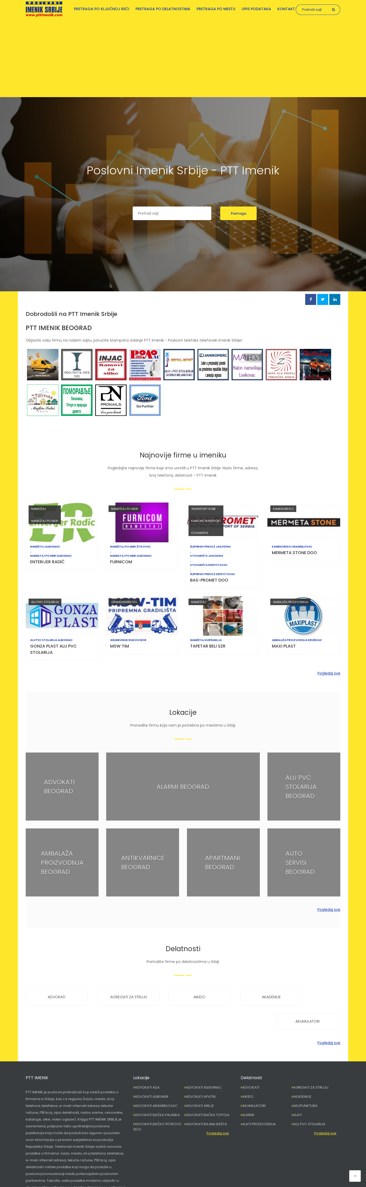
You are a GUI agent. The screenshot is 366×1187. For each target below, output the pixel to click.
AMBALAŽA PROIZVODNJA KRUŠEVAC (297, 640)
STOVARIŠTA (200, 533)
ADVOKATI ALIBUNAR (151, 1072)
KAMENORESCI (283, 509)
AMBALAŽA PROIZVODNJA (290, 602)
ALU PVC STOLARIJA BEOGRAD (301, 786)
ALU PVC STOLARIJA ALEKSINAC (51, 640)
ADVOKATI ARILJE (200, 1081)
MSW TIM (120, 646)
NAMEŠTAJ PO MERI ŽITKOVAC (131, 547)
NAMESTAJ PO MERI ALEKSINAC (51, 556)
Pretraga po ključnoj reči (101, 9)
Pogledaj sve (328, 673)
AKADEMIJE (247, 997)
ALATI (297, 1090)
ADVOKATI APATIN (201, 1072)
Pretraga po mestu (216, 9)
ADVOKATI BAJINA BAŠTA (206, 1099)
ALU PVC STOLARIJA (45, 602)
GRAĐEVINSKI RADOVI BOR (129, 640)
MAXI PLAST (284, 646)
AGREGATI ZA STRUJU (118, 997)
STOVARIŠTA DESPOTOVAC (210, 565)
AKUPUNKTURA (305, 1081)
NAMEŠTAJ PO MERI (44, 521)
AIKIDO (183, 997)
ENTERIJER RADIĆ (47, 562)
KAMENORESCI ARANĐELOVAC (292, 547)
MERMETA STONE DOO (294, 553)
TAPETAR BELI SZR (209, 646)
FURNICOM (122, 562)
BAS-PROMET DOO (210, 580)
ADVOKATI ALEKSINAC (204, 1063)
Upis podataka (256, 9)
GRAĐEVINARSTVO (124, 602)
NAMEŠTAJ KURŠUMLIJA (207, 640)
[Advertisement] (183, 56)
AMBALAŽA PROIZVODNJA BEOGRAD (62, 862)
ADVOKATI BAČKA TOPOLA (207, 1090)
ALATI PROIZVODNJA (259, 1099)
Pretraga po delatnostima (163, 9)
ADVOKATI (53, 997)
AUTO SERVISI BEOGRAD (300, 862)
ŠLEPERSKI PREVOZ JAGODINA (211, 547)
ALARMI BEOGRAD (183, 786)
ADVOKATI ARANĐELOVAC (156, 1081)
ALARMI (248, 1090)
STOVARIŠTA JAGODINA (207, 556)
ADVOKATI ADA (147, 1063)
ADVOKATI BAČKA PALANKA (157, 1090)
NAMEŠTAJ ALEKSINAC (45, 547)
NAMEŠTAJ (38, 509)
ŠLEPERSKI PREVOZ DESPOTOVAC (213, 574)
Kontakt (286, 9)
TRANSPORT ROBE (204, 509)
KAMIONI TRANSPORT (207, 521)
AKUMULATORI (312, 997)
